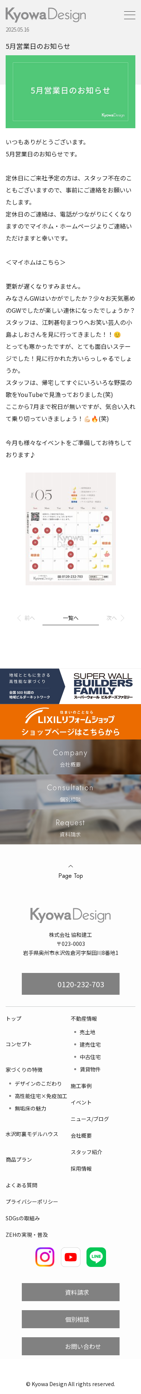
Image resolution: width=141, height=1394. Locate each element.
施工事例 (81, 1085)
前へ (29, 617)
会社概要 (81, 1135)
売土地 (88, 1032)
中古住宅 (90, 1057)
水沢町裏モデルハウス (32, 1134)
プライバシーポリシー (32, 1201)
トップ (13, 1018)
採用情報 (81, 1168)
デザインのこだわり (38, 1083)
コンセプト (19, 1044)
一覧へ (71, 617)
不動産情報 (84, 1018)
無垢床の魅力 (30, 1108)
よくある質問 (21, 1185)
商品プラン (19, 1159)
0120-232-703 (81, 984)
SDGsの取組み (23, 1218)
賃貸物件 (90, 1069)
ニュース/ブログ (90, 1119)
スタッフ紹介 (86, 1152)
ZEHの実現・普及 (27, 1234)
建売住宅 (90, 1044)
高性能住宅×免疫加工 (41, 1096)
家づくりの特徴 (24, 1069)
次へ (111, 617)
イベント (81, 1102)
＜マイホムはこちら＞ (36, 262)
